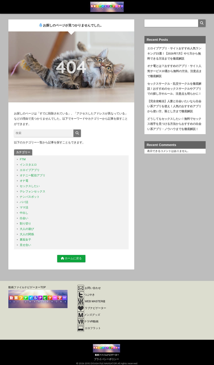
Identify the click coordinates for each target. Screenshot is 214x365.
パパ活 (24, 201)
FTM (23, 159)
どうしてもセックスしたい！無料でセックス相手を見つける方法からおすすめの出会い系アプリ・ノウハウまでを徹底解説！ (174, 124)
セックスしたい (30, 185)
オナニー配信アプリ (32, 175)
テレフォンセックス (32, 190)
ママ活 (24, 206)
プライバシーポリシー (106, 357)
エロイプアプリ (30, 169)
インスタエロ (28, 164)
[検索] (77, 133)
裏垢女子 (25, 238)
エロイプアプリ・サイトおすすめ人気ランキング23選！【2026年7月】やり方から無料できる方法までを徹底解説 (174, 53)
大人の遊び (27, 227)
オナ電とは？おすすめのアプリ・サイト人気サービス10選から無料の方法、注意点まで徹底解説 (174, 71)
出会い (24, 217)
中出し (24, 211)
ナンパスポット (30, 196)
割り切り (25, 222)
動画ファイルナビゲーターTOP (27, 285)
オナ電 (24, 180)
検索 (202, 23)
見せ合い (25, 243)
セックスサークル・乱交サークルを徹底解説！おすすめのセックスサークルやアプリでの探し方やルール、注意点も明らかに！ (174, 89)
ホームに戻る (71, 256)
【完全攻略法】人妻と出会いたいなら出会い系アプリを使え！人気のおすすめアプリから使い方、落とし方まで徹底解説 (174, 107)
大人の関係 (27, 232)
